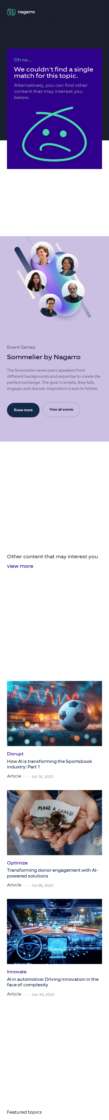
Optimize (17, 863)
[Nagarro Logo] (21, 12)
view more (20, 566)
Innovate (16, 972)
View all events (61, 409)
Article (14, 776)
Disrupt (15, 754)
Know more (23, 410)
